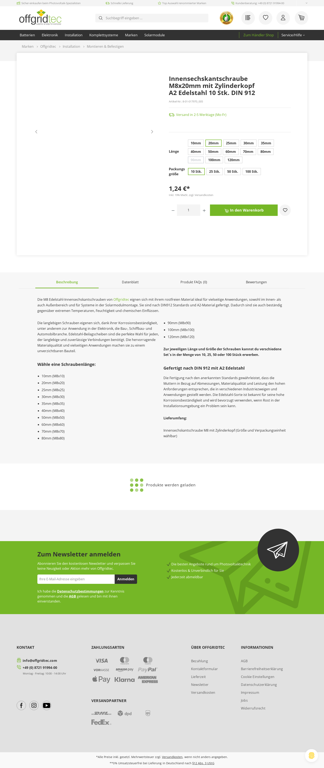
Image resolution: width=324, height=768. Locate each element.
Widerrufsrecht (253, 708)
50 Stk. (232, 171)
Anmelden (125, 579)
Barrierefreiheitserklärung (262, 669)
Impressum (250, 692)
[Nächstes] (152, 132)
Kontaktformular (204, 669)
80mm (265, 151)
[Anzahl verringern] (173, 210)
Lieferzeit (198, 676)
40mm (196, 151)
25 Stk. (214, 171)
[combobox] (155, 18)
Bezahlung (199, 661)
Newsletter (200, 684)
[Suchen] (100, 18)
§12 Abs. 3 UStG (203, 763)
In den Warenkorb (244, 210)
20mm (213, 143)
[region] (94, 132)
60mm (231, 151)
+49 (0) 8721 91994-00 (40, 667)
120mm (233, 160)
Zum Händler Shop (258, 35)
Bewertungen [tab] (256, 282)
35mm (266, 143)
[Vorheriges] (36, 132)
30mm (248, 143)
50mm (213, 151)
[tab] (67, 282)
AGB (72, 596)
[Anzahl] (188, 210)
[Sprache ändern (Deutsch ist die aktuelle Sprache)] (303, 3)
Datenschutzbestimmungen (80, 591)
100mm (214, 160)
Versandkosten (203, 692)
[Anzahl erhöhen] (204, 210)
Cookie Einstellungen (257, 676)
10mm (196, 143)
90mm (197, 160)
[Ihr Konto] (283, 18)
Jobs (244, 700)
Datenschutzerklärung (259, 684)
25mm (231, 143)
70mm (248, 151)
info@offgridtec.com (40, 660)
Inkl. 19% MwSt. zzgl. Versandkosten (191, 195)
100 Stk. (251, 171)
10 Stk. (196, 171)
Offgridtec (121, 299)
